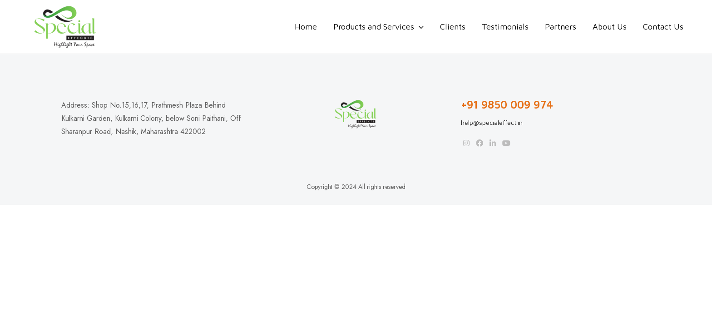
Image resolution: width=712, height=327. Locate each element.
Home (306, 26)
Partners (560, 26)
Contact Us (663, 26)
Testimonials (505, 26)
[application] (419, 27)
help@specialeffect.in (492, 122)
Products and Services (378, 27)
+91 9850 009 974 (507, 104)
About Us (610, 26)
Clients (452, 26)
